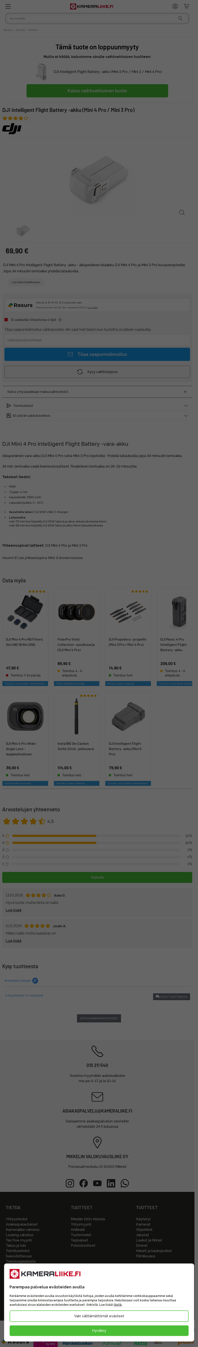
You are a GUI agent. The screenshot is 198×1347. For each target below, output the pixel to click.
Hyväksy (99, 1330)
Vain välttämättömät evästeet (99, 1316)
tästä (117, 1304)
